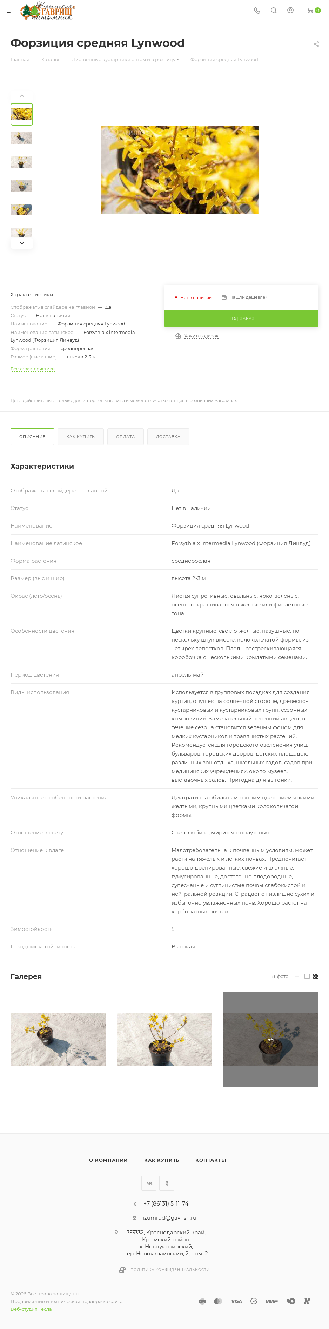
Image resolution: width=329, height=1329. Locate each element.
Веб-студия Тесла (31, 1309)
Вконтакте (148, 1183)
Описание (32, 436)
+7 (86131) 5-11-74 (166, 1204)
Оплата (125, 436)
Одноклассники (166, 1183)
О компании (108, 1160)
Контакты (210, 1160)
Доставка (168, 436)
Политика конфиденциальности (170, 1270)
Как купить (80, 436)
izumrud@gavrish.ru (169, 1217)
